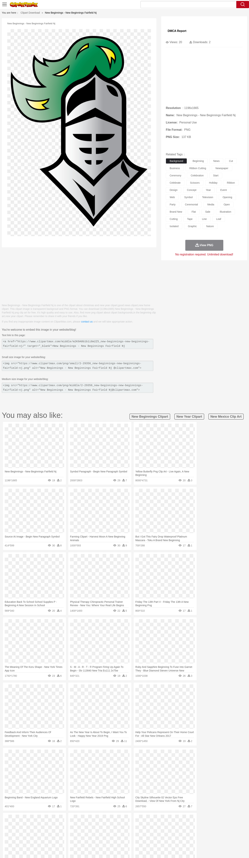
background (176, 161)
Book (52, 835)
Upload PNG (224, 850)
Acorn (32, 819)
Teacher (43, 835)
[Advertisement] (79, 273)
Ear (96, 830)
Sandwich (95, 841)
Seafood (107, 841)
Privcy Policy (186, 850)
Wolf (211, 824)
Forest (191, 819)
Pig (178, 824)
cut (231, 161)
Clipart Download (30, 12)
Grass (111, 819)
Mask (32, 830)
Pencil (84, 835)
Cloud (175, 819)
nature (210, 226)
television (207, 197)
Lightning (120, 819)
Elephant (108, 824)
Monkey (161, 824)
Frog (124, 824)
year (208, 190)
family (55, 830)
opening (227, 197)
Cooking (173, 841)
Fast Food (69, 841)
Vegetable (118, 841)
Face (165, 830)
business (175, 168)
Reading (74, 835)
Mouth (157, 830)
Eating (155, 841)
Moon (130, 819)
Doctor (89, 830)
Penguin (186, 824)
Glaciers (101, 819)
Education (94, 835)
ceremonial (191, 204)
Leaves (50, 819)
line (204, 219)
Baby (39, 830)
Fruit (78, 841)
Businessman (76, 830)
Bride (47, 830)
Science (148, 835)
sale (207, 211)
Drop (183, 819)
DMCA (210, 850)
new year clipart (189, 416)
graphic (192, 226)
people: (22, 829)
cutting (174, 219)
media (210, 204)
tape (190, 219)
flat (194, 211)
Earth (77, 819)
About (164, 850)
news (216, 161)
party (173, 204)
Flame (92, 819)
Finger (173, 830)
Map (117, 835)
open (227, 204)
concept (191, 190)
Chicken (69, 824)
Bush (167, 819)
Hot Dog (183, 841)
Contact (199, 850)
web (172, 197)
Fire (84, 819)
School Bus (106, 835)
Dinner (138, 841)
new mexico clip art (226, 416)
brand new (176, 211)
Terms (173, 850)
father (148, 830)
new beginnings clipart (150, 416)
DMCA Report (177, 30)
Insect (145, 824)
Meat (85, 841)
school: (22, 835)
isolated (174, 226)
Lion (153, 824)
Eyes (103, 830)
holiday (213, 182)
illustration (225, 211)
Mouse (170, 824)
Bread (163, 841)
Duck (91, 824)
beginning (198, 161)
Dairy (41, 841)
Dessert (50, 841)
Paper (157, 835)
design (174, 190)
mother (64, 830)
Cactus (60, 819)
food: (21, 840)
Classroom (62, 835)
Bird (44, 824)
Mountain (149, 819)
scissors (195, 182)
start (216, 175)
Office (165, 835)
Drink (59, 841)
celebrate (175, 182)
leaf (218, 219)
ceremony (175, 175)
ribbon (231, 182)
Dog (84, 824)
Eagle (99, 824)
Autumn (41, 819)
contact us (87, 321)
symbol (188, 197)
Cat (61, 824)
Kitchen (129, 841)
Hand (181, 830)
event (223, 190)
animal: (22, 824)
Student (33, 835)
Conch (69, 819)
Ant (31, 824)
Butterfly (53, 824)
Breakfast (32, 841)
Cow (77, 824)
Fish (117, 824)
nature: (22, 819)
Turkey (203, 824)
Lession (197, 835)
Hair (128, 830)
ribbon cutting (197, 168)
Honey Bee (134, 824)
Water (160, 819)
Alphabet (175, 835)
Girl (134, 830)
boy (141, 830)
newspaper (222, 168)
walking (112, 830)
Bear (37, 824)
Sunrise (139, 819)
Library (138, 835)
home (121, 830)
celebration (197, 175)
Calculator (187, 835)
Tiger (195, 824)
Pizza (146, 841)
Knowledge (127, 835)
